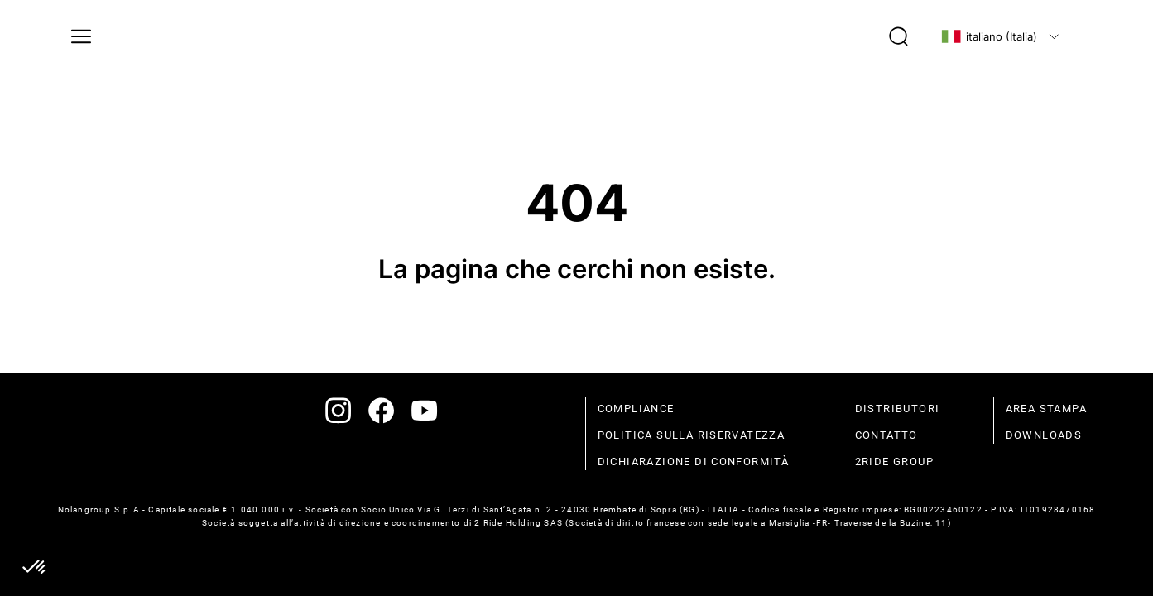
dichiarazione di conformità (694, 461)
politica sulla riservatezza (691, 435)
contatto (886, 435)
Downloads (1044, 435)
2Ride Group (894, 461)
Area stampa (1046, 408)
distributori (897, 408)
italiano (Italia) (989, 36)
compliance (636, 408)
